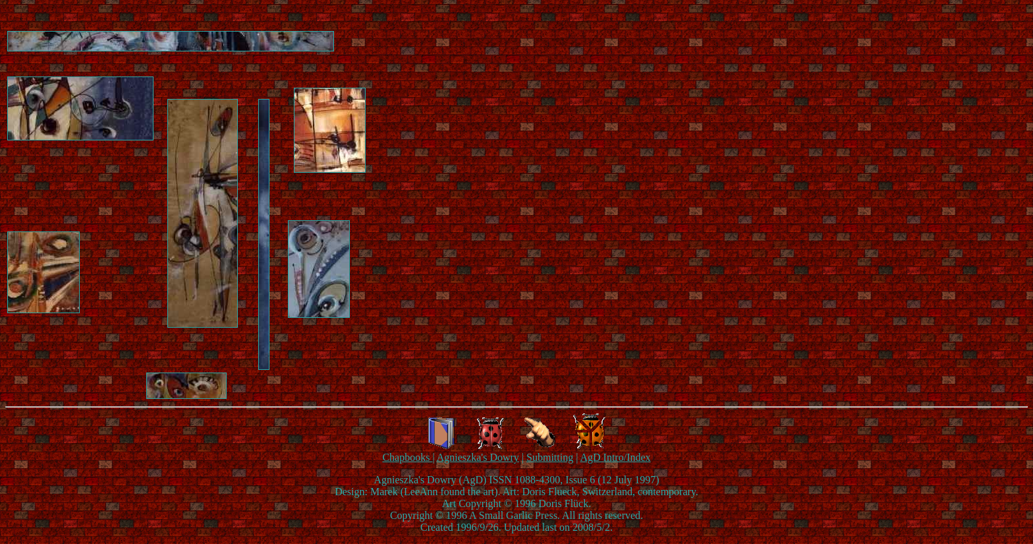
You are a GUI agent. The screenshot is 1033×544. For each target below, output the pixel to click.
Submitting (549, 457)
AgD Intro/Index (615, 457)
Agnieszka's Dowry (478, 457)
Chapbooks (407, 457)
